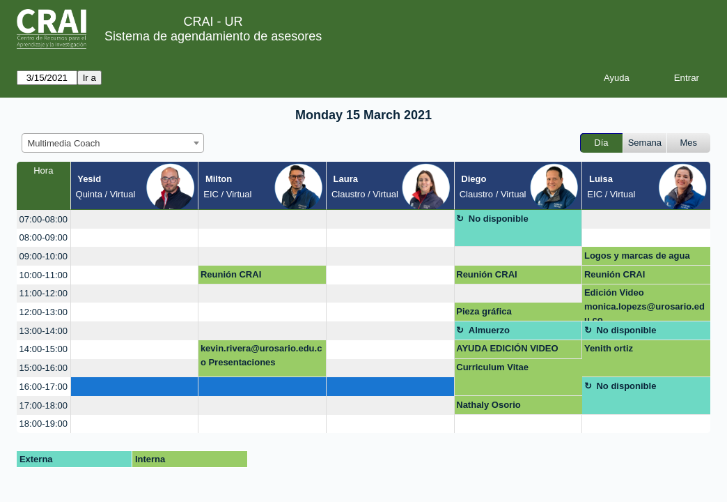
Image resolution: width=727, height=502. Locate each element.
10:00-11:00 (43, 275)
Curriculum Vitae (492, 367)
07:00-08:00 (43, 219)
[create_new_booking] (134, 219)
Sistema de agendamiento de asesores (213, 36)
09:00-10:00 (43, 256)
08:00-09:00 (43, 237)
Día (601, 142)
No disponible (499, 218)
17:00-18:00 (43, 405)
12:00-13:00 (43, 312)
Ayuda (617, 78)
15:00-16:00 (43, 368)
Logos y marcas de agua (637, 255)
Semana (645, 142)
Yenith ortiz (608, 348)
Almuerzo (489, 330)
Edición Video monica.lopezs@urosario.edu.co (644, 304)
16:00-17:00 (43, 386)
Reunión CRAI (231, 274)
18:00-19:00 (43, 423)
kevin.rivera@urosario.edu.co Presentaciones (261, 355)
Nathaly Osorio (488, 405)
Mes (689, 142)
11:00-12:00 (43, 293)
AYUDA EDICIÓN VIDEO (507, 348)
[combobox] (113, 143)
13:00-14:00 (43, 331)
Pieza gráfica (484, 311)
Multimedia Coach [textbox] (64, 143)
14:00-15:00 (43, 349)
